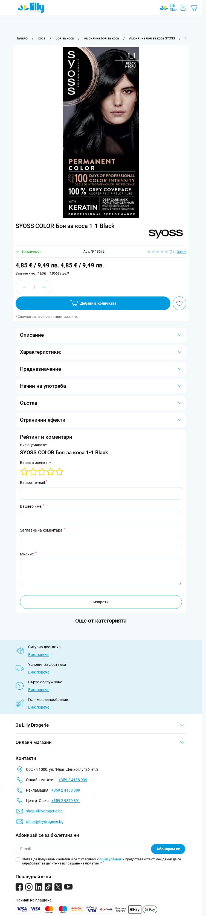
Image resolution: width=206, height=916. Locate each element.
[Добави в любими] (179, 303)
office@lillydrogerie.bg (44, 821)
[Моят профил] (183, 8)
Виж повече (38, 654)
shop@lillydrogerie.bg (44, 811)
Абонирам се (168, 849)
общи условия (111, 859)
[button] (165, 232)
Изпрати (101, 602)
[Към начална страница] (22, 38)
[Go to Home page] (31, 7)
